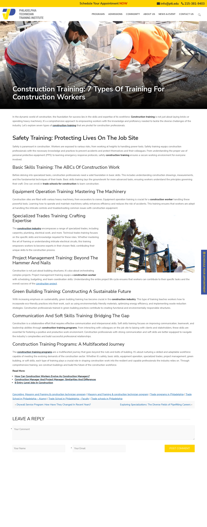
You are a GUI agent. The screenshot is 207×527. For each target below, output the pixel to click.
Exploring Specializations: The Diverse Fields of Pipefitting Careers (155, 404)
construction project (46, 283)
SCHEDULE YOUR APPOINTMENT (204, 272)
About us (149, 14)
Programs (98, 14)
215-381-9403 (194, 4)
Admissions (115, 14)
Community (133, 14)
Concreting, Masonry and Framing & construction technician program (49, 394)
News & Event (167, 14)
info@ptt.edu (170, 4)
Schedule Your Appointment (103, 3)
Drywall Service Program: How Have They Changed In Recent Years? (54, 404)
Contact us (186, 14)
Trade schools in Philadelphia (106, 398)
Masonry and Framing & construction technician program (118, 394)
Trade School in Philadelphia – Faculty (68, 398)
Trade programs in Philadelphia (167, 394)
